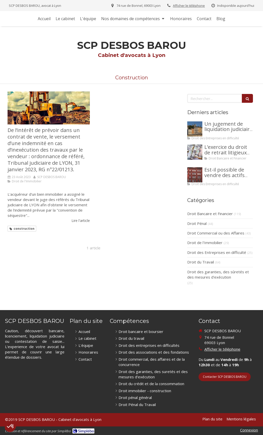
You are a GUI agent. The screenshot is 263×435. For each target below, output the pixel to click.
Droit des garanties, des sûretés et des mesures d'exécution (218, 274)
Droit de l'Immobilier (204, 242)
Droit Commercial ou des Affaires (215, 233)
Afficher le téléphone (189, 5)
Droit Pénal (197, 223)
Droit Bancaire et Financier (210, 213)
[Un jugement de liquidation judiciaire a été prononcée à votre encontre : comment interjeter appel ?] (194, 129)
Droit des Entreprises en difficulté (216, 252)
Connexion (249, 429)
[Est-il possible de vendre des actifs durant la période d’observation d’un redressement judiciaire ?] (194, 174)
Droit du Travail (200, 261)
